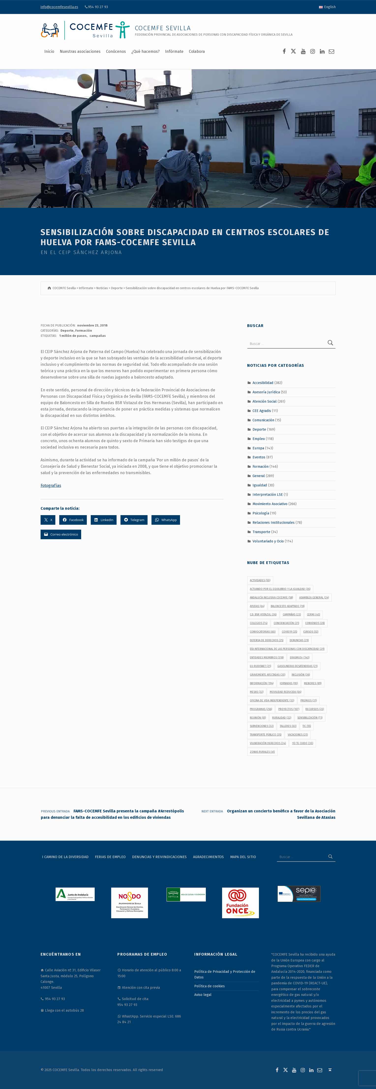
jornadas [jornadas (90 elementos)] (289, 683)
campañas (98, 336)
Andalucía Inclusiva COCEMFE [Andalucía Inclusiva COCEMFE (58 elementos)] (271, 597)
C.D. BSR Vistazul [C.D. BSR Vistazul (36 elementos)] (263, 614)
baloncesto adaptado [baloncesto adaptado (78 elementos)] (287, 606)
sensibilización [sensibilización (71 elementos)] (309, 717)
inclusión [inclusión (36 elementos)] (301, 674)
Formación (83, 330)
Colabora (197, 51)
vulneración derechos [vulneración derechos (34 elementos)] (268, 743)
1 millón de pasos (73, 336)
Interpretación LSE (268, 494)
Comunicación (263, 420)
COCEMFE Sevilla (163, 28)
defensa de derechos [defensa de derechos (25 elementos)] (266, 640)
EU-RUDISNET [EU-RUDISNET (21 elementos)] (260, 666)
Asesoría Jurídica (266, 392)
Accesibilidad (263, 383)
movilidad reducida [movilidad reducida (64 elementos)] (285, 691)
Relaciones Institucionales (274, 522)
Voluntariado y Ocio (268, 541)
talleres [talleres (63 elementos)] (288, 726)
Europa (258, 448)
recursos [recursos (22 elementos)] (314, 709)
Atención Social (265, 401)
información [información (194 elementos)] (261, 683)
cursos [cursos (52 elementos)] (310, 631)
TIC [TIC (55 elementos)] (306, 726)
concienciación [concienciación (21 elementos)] (286, 623)
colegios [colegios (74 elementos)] (258, 623)
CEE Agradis (262, 411)
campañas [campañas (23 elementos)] (292, 614)
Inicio (49, 51)
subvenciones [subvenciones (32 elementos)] (261, 726)
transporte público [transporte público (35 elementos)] (265, 734)
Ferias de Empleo (110, 857)
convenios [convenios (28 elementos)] (315, 623)
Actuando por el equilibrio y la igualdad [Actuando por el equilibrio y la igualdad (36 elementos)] (280, 589)
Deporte (67, 330)
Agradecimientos (208, 857)
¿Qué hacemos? (145, 51)
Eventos (259, 457)
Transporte (261, 531)
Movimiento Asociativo (270, 504)
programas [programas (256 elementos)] (261, 709)
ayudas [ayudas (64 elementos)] (257, 606)
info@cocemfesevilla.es (59, 7)
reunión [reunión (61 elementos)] (258, 717)
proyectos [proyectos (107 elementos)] (288, 709)
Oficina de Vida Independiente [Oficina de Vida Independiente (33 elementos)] (272, 700)
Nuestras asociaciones (80, 51)
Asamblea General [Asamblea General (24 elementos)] (314, 597)
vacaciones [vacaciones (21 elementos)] (298, 734)
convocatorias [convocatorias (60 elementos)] (262, 631)
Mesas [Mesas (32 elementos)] (256, 691)
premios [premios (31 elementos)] (309, 700)
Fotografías (51, 485)
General (259, 476)
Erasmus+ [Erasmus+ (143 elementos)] (299, 657)
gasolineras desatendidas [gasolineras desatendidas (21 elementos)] (297, 666)
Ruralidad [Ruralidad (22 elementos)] (281, 717)
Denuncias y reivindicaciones (159, 857)
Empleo (259, 438)
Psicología (261, 513)
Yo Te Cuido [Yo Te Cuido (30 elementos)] (302, 743)
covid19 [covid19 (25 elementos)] (289, 631)
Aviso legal (202, 994)
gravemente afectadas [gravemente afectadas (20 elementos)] (267, 674)
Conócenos (116, 51)
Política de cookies (209, 986)
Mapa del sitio (243, 857)
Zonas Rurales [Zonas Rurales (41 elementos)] (262, 751)
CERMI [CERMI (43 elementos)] (313, 614)
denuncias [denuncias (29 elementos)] (299, 640)
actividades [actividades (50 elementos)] (260, 580)
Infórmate (174, 51)
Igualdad (260, 485)
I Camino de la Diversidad (65, 857)
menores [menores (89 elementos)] (312, 683)
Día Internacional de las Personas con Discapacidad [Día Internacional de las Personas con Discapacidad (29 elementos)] (287, 649)
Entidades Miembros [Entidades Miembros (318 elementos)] (267, 657)
